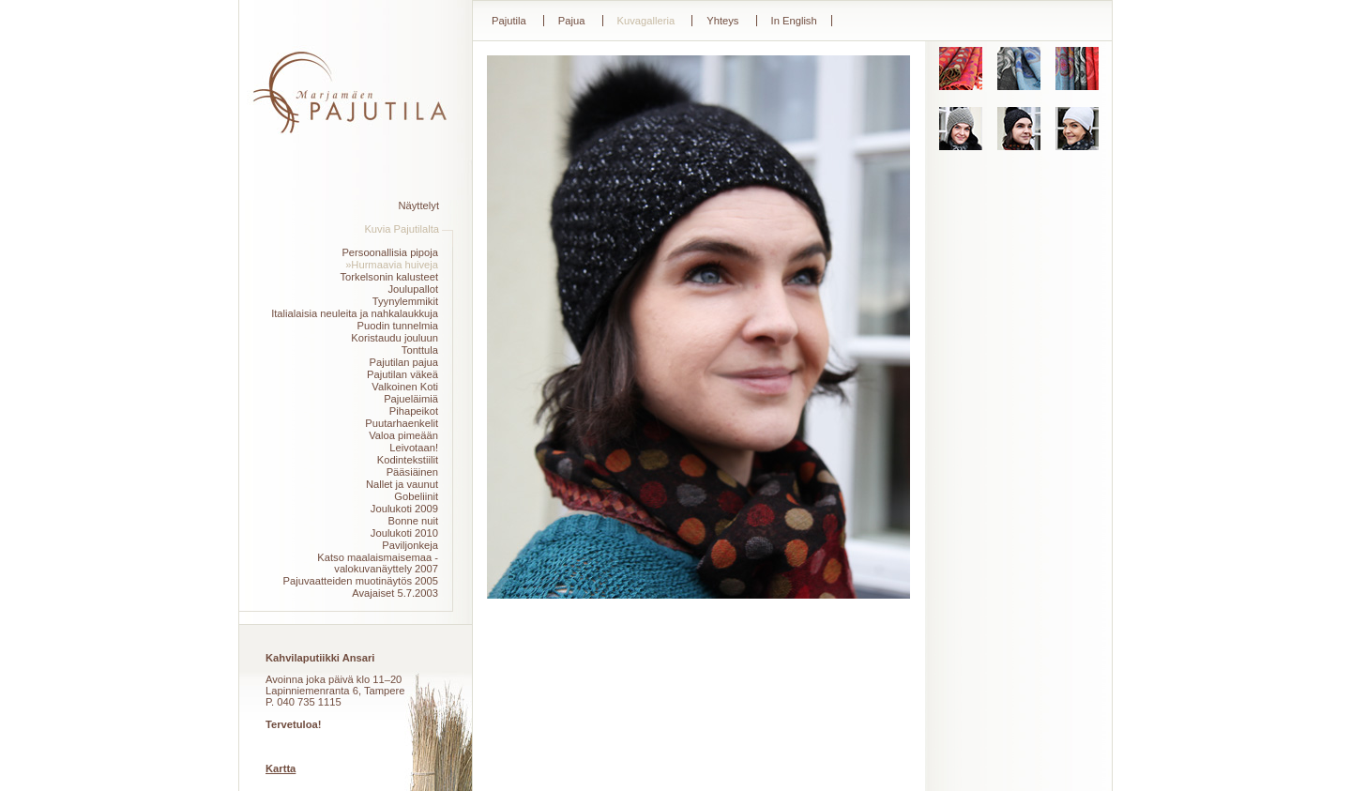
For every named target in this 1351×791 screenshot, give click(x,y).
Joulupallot (413, 289)
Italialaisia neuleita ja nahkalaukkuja (354, 313)
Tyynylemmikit (405, 301)
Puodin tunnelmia (397, 325)
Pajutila (509, 20)
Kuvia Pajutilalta (401, 229)
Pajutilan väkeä (402, 374)
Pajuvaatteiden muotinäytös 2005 (360, 580)
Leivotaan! (413, 447)
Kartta (281, 768)
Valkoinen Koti (405, 386)
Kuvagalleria (646, 20)
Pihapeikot (413, 411)
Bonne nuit (413, 520)
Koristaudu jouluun (394, 337)
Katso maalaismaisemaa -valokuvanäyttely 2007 (377, 563)
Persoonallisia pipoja (390, 252)
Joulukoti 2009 (404, 508)
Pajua (571, 20)
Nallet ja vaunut (402, 484)
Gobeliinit (416, 496)
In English (794, 20)
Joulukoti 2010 (404, 533)
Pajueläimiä (411, 398)
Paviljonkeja (410, 545)
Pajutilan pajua (404, 362)
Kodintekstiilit (407, 459)
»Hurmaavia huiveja (391, 264)
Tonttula (420, 350)
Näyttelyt (418, 205)
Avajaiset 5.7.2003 (395, 593)
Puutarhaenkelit (401, 423)
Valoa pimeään (403, 435)
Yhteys (722, 20)
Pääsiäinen (412, 472)
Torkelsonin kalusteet (389, 276)
